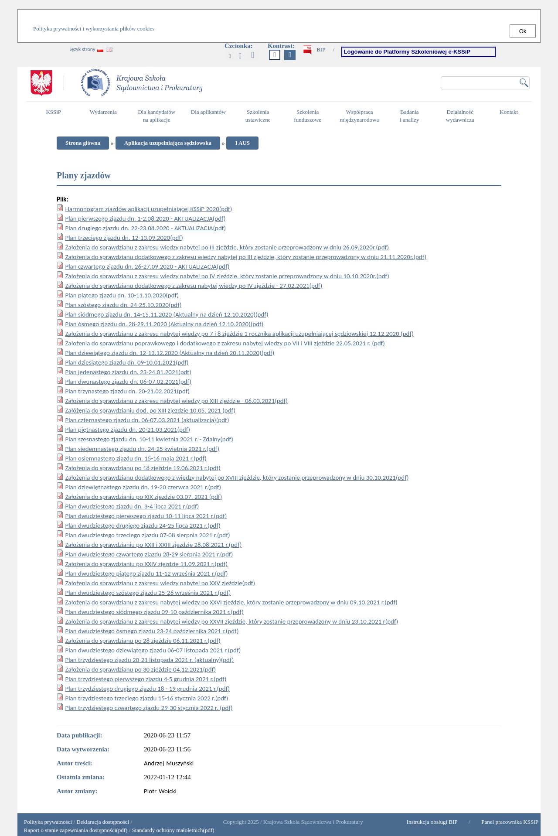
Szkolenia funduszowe (310, 116)
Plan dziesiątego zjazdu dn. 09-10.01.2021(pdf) (126, 362)
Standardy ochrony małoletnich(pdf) (173, 830)
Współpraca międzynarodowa (360, 116)
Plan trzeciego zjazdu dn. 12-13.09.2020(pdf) (124, 238)
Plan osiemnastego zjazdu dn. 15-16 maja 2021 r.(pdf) (135, 458)
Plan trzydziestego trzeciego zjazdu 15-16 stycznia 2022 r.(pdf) (146, 698)
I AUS (242, 143)
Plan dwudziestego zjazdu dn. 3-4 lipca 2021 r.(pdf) (132, 506)
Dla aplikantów (209, 115)
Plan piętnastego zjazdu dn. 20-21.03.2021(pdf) (127, 429)
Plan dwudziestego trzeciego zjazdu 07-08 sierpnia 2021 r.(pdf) (147, 535)
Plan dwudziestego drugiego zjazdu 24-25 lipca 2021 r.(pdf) (142, 525)
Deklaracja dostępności (102, 822)
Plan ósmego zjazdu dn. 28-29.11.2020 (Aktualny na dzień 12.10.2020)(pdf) (164, 324)
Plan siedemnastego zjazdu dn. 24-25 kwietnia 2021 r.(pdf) (142, 449)
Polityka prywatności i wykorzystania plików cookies (93, 28)
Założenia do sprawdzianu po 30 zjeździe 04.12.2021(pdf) (140, 669)
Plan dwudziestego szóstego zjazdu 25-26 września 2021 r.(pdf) (148, 593)
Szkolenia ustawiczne (260, 116)
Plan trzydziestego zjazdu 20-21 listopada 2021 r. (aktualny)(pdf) (149, 660)
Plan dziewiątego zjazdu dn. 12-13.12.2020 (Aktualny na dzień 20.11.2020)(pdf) (169, 353)
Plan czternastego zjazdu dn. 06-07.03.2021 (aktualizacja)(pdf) (147, 420)
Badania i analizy (412, 116)
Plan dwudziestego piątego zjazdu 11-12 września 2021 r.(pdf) (146, 573)
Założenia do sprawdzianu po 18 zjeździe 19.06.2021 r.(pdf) (143, 468)
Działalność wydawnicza (462, 116)
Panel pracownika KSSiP (509, 822)
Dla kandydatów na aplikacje (156, 116)
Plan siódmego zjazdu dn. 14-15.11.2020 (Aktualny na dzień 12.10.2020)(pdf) (166, 314)
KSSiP (55, 115)
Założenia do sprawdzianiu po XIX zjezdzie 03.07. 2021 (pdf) (143, 497)
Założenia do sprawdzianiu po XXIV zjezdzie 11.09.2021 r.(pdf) (146, 564)
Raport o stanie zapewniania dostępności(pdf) (73, 830)
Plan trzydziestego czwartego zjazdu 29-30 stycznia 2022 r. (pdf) (148, 708)
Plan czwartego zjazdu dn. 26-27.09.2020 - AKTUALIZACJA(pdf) (147, 266)
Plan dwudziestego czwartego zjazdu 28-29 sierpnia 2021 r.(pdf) (149, 554)
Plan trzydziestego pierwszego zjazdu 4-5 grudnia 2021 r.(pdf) (145, 679)
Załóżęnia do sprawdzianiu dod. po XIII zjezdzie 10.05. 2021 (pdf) (150, 410)
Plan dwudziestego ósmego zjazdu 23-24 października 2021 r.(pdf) (151, 631)
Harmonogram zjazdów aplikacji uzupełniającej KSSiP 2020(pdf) (148, 209)
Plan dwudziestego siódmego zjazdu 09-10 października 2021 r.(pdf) (154, 612)
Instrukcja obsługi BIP (432, 822)
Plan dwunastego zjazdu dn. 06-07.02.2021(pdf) (128, 382)
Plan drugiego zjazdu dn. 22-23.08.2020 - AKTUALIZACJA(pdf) (145, 228)
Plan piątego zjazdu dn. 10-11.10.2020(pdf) (122, 295)
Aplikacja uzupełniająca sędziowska (167, 143)
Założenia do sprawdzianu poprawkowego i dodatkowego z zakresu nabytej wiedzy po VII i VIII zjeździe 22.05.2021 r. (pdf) (225, 343)
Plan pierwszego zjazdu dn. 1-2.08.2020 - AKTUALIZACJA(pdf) (145, 218)
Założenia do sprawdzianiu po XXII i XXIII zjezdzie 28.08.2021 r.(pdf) (153, 545)
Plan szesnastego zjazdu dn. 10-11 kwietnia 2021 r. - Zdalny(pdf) (149, 439)
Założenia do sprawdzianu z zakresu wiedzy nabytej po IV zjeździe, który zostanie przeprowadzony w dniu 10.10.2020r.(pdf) (227, 276)
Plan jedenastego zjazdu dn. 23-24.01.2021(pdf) (128, 372)
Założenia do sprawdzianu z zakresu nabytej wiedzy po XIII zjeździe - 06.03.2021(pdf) (176, 401)
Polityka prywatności (48, 822)
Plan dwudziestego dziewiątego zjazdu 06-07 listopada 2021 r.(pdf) (153, 650)
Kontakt (511, 115)
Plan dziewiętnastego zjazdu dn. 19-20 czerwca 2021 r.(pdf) (143, 487)
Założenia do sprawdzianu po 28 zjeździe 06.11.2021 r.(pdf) (143, 641)
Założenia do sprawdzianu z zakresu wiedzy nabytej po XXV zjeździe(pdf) (160, 583)
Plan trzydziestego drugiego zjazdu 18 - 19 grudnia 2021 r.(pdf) (147, 689)
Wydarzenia (103, 112)
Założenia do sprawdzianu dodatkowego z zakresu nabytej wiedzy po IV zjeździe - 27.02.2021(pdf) (193, 286)
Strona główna (82, 143)
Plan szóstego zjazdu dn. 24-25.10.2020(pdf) (123, 305)
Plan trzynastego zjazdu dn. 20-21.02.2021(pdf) (127, 391)
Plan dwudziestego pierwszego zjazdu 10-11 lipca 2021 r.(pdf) (146, 516)
